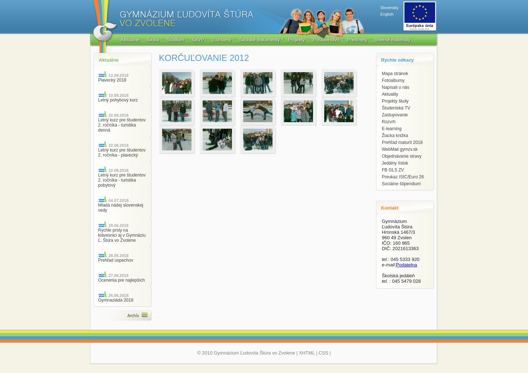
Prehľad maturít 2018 (402, 142)
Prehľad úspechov (115, 260)
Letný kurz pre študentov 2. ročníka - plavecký (121, 153)
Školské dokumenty (259, 39)
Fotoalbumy (393, 80)
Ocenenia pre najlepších (121, 280)
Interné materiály (392, 39)
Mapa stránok (395, 73)
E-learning (392, 128)
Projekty (296, 39)
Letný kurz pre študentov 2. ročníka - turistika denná (121, 125)
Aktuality (390, 94)
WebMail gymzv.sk (400, 149)
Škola (153, 39)
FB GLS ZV (393, 170)
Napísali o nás (395, 87)
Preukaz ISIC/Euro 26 (403, 176)
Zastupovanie (395, 114)
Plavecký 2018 (112, 80)
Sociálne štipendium (401, 183)
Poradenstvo (326, 39)
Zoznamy (221, 39)
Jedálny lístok (395, 163)
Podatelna (406, 265)
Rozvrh (389, 121)
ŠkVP (198, 39)
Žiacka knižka (395, 135)
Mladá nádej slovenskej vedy (120, 208)
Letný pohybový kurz (118, 100)
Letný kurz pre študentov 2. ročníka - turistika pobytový (121, 180)
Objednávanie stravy (401, 156)
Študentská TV (396, 108)
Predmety (357, 39)
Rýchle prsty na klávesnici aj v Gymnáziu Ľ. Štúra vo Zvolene (121, 235)
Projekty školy (395, 101)
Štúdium (175, 39)
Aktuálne (130, 39)
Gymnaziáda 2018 (115, 300)
